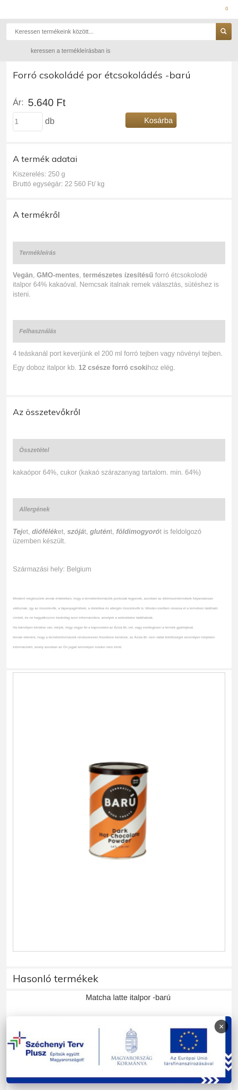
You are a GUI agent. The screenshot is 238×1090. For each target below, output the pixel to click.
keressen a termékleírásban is (62, 50)
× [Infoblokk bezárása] (221, 1026)
